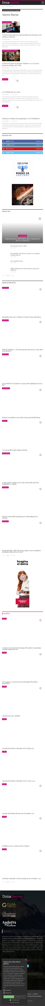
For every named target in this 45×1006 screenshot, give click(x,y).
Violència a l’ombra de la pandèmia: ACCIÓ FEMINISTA (21, 119)
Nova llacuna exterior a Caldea (18, 246)
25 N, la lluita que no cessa (11, 92)
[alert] (14, 981)
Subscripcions (27, 994)
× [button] (25, 960)
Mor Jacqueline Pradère (16, 261)
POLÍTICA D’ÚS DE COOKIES (33, 996)
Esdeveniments (7, 22)
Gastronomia (22, 235)
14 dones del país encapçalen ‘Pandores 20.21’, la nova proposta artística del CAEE (20, 64)
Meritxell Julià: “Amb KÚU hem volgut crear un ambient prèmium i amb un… (25, 254)
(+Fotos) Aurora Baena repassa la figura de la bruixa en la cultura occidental (22, 36)
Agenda (4, 618)
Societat (15, 50)
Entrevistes (5, 320)
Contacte (35, 994)
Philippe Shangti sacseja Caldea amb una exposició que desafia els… (24, 269)
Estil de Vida (5, 287)
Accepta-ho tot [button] (8, 996)
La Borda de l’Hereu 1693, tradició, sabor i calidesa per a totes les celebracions (22, 239)
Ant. (4, 275)
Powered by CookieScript (14, 1002)
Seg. (8, 275)
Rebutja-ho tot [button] (20, 996)
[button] (14, 1000)
